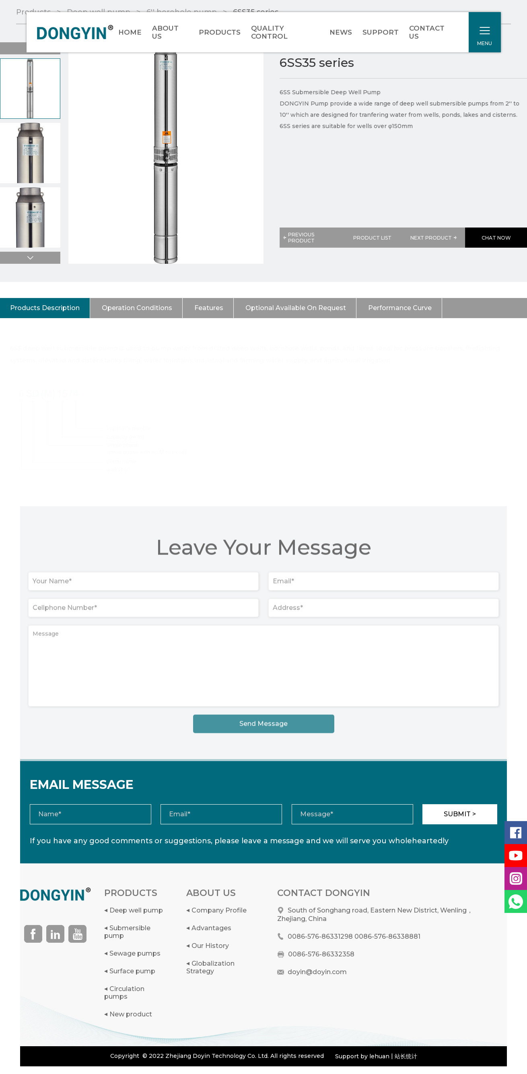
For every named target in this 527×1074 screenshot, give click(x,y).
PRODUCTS (220, 32)
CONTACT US (427, 32)
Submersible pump (127, 931)
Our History (210, 946)
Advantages (211, 928)
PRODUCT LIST (373, 238)
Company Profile (219, 910)
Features (208, 308)
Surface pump (132, 971)
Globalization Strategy (210, 967)
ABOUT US (165, 32)
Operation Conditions (137, 308)
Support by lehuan (362, 1056)
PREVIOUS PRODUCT (298, 238)
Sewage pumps (135, 953)
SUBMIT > (460, 814)
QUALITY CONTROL (269, 32)
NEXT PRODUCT (435, 237)
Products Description (45, 308)
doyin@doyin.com (317, 972)
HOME (130, 32)
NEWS (340, 32)
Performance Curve (400, 308)
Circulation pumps (124, 992)
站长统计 (406, 1056)
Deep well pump (136, 910)
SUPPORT (380, 32)
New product (130, 1014)
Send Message (263, 726)
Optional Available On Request (295, 308)
